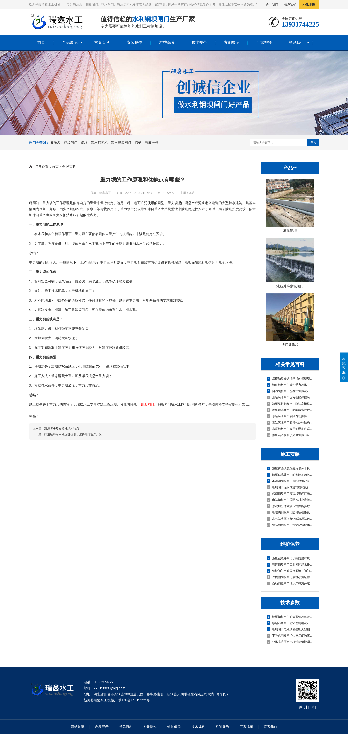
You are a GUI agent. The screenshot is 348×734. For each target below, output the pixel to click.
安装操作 (134, 42)
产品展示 (70, 42)
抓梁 (138, 142)
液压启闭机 (99, 142)
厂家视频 (264, 42)
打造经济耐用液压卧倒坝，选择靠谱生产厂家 (73, 434)
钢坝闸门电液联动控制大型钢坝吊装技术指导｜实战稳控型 (290, 629)
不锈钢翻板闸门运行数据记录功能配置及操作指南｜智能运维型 (290, 481)
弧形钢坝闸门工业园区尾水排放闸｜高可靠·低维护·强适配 (290, 565)
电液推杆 (151, 142)
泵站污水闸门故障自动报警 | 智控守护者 (290, 416)
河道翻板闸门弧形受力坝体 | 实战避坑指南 (290, 385)
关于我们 (272, 4)
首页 (41, 42)
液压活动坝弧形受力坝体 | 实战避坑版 (290, 435)
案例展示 (231, 42)
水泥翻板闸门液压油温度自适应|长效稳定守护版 (290, 429)
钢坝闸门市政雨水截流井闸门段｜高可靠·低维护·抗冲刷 (290, 571)
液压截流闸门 (121, 142)
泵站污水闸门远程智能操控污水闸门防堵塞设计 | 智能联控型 (290, 397)
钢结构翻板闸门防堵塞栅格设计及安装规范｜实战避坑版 (290, 512)
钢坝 (84, 142)
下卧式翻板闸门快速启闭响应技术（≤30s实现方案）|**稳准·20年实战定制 (290, 636)
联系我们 (290, 4)
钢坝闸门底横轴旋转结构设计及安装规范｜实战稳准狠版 (290, 487)
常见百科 (102, 42)
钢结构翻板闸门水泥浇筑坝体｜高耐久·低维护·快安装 (290, 525)
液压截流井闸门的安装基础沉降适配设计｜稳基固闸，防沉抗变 (290, 475)
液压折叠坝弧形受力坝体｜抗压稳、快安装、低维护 (290, 468)
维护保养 (167, 42)
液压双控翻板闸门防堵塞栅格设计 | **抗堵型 (290, 404)
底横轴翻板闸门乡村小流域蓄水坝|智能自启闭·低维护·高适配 (290, 577)
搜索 (313, 142)
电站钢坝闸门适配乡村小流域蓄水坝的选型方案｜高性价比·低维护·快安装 (290, 500)
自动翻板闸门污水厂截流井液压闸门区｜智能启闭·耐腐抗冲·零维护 (290, 583)
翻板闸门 (70, 142)
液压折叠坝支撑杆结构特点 (61, 428)
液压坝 (55, 142)
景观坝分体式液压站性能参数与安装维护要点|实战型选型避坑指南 (290, 506)
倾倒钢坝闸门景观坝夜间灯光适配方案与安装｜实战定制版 (290, 494)
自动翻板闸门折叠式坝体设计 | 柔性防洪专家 (290, 391)
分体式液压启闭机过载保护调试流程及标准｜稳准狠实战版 (290, 642)
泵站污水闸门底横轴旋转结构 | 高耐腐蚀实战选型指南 (290, 423)
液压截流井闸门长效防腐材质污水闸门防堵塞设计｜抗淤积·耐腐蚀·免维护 (290, 558)
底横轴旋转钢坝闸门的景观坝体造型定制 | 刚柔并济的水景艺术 (290, 379)
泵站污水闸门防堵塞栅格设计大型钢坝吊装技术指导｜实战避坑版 (290, 623)
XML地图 (309, 4)
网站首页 (77, 727)
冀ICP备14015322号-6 (135, 700)
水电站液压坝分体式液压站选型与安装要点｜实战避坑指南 (290, 519)
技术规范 (199, 42)
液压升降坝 (128, 404)
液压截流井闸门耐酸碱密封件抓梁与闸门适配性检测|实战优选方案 (290, 410)
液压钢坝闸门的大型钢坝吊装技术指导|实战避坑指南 (290, 617)
